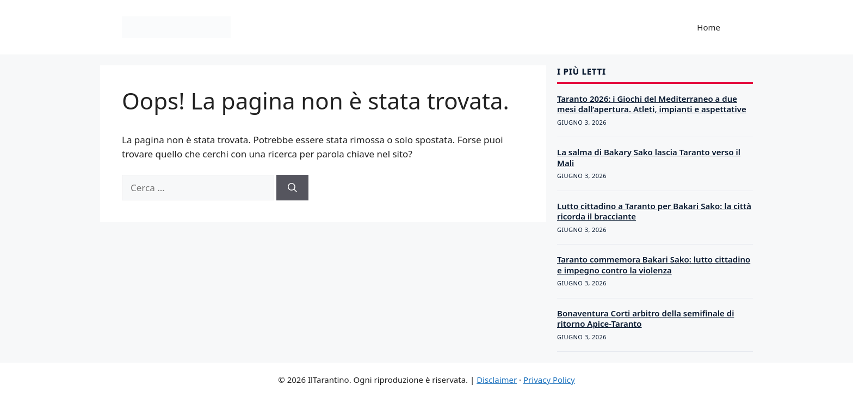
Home (708, 27)
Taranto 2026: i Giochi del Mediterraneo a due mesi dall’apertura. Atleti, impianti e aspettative (651, 104)
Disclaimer (497, 379)
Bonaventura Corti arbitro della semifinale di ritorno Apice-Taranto (645, 318)
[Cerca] (292, 188)
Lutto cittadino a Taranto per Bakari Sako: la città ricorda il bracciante (654, 211)
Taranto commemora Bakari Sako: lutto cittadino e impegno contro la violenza (653, 265)
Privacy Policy (549, 379)
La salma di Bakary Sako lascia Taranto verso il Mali (648, 157)
